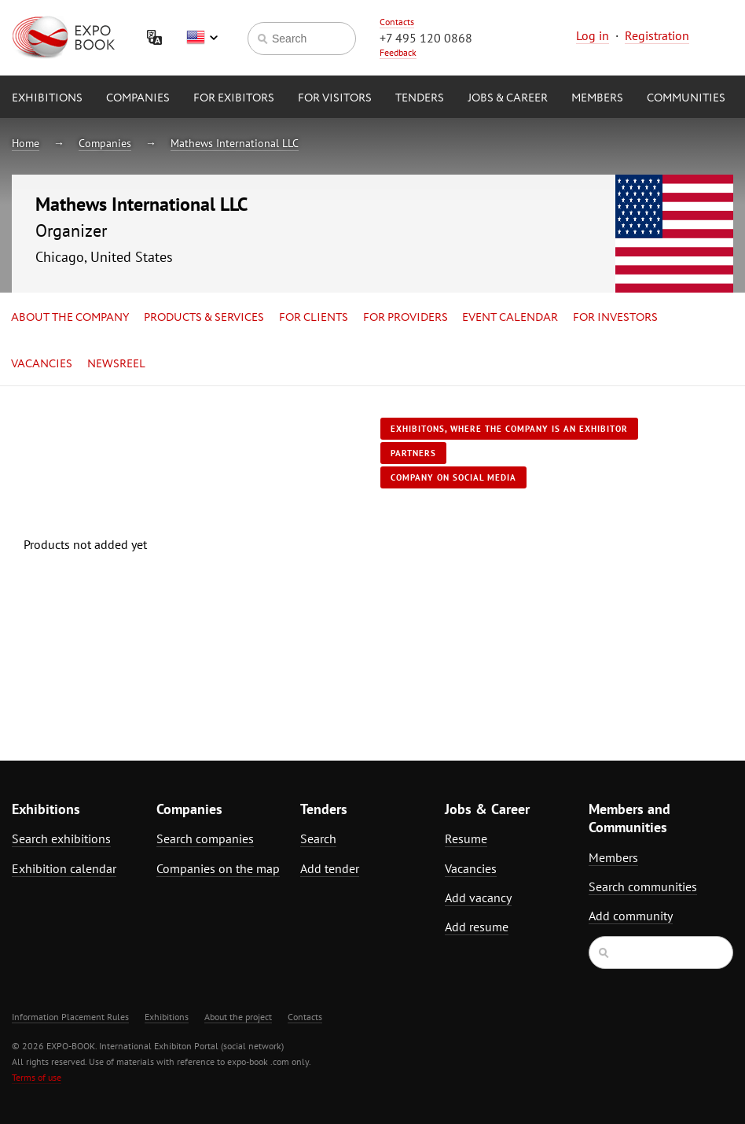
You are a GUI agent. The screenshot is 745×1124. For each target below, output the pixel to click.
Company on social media (453, 477)
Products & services (204, 318)
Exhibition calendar (64, 868)
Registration (657, 35)
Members (597, 98)
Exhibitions (47, 98)
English (202, 38)
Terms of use (36, 1077)
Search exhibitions (61, 838)
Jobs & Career (508, 98)
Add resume (476, 926)
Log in (592, 35)
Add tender (329, 868)
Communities (686, 98)
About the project (238, 1017)
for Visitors (335, 98)
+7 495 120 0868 (426, 38)
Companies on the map (218, 868)
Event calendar (510, 318)
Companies (138, 98)
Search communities (643, 886)
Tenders (419, 98)
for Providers (405, 318)
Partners (413, 453)
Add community (631, 915)
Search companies (205, 838)
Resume (466, 838)
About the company (70, 318)
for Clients (313, 318)
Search (318, 838)
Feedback (398, 52)
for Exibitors (233, 98)
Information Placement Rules (70, 1017)
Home (25, 143)
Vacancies (41, 364)
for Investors (615, 318)
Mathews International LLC (235, 143)
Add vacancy (478, 897)
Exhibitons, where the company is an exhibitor (509, 428)
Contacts (397, 22)
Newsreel (116, 364)
